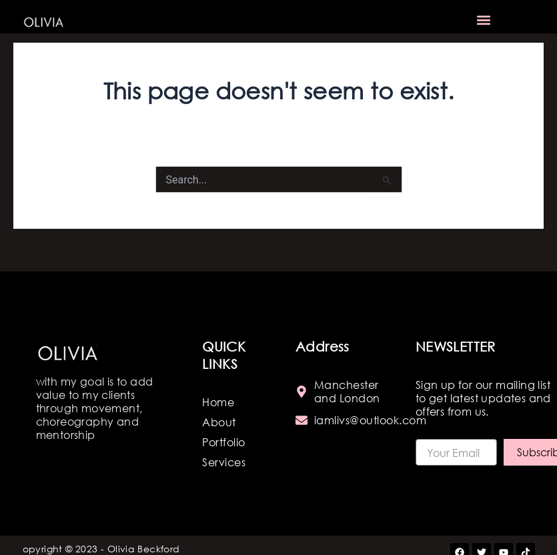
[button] (483, 20)
